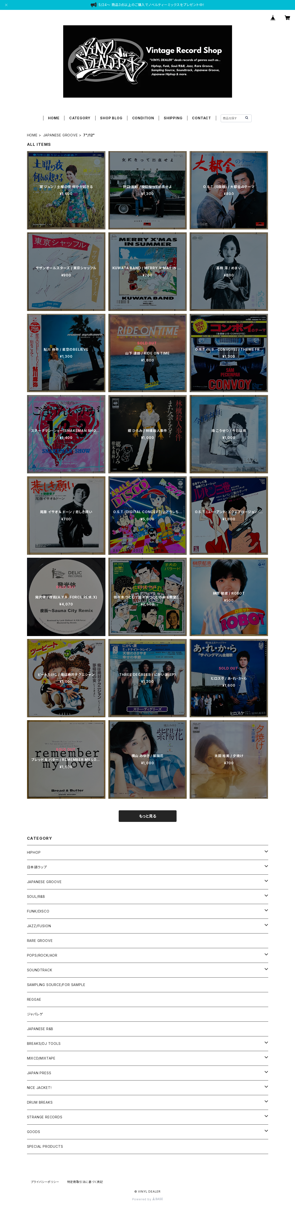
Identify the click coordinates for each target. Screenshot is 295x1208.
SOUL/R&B (36, 896)
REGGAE (34, 999)
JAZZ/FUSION (39, 926)
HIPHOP (34, 852)
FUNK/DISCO (38, 911)
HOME (53, 118)
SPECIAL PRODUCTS (45, 1146)
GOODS (33, 1132)
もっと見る (147, 816)
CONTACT (201, 118)
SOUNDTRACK (39, 970)
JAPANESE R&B (40, 1029)
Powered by (147, 1199)
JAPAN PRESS (39, 1073)
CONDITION (143, 118)
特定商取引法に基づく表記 (85, 1182)
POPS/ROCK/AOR (42, 955)
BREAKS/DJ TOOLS (44, 1043)
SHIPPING (173, 118)
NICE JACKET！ (40, 1088)
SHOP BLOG (111, 118)
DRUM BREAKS (40, 1102)
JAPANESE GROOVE (60, 135)
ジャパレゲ (35, 1014)
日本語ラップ (37, 867)
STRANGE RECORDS (44, 1117)
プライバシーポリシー (45, 1182)
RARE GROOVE (40, 941)
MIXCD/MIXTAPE (41, 1058)
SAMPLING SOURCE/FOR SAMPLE (56, 985)
